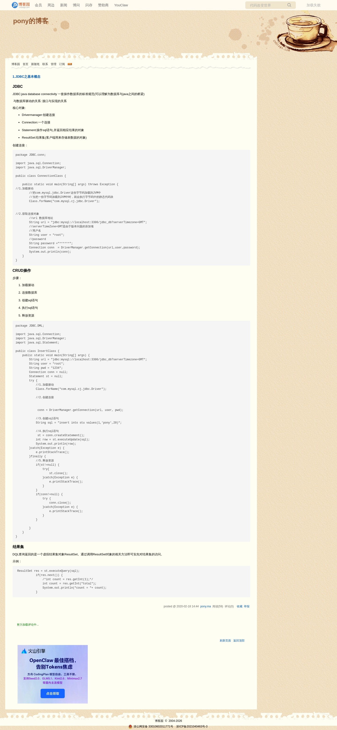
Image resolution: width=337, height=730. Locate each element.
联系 (45, 64)
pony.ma (205, 606)
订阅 (62, 64)
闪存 (88, 5)
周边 (51, 5)
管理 (53, 64)
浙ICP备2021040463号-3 (191, 726)
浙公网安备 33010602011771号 (150, 726)
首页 (25, 64)
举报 (246, 606)
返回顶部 (239, 640)
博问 (76, 5)
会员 (38, 5)
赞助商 (103, 5)
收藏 (239, 606)
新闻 (63, 5)
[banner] (18, 5)
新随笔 (35, 64)
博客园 (15, 64)
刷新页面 (225, 640)
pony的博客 (30, 21)
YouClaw (121, 5)
